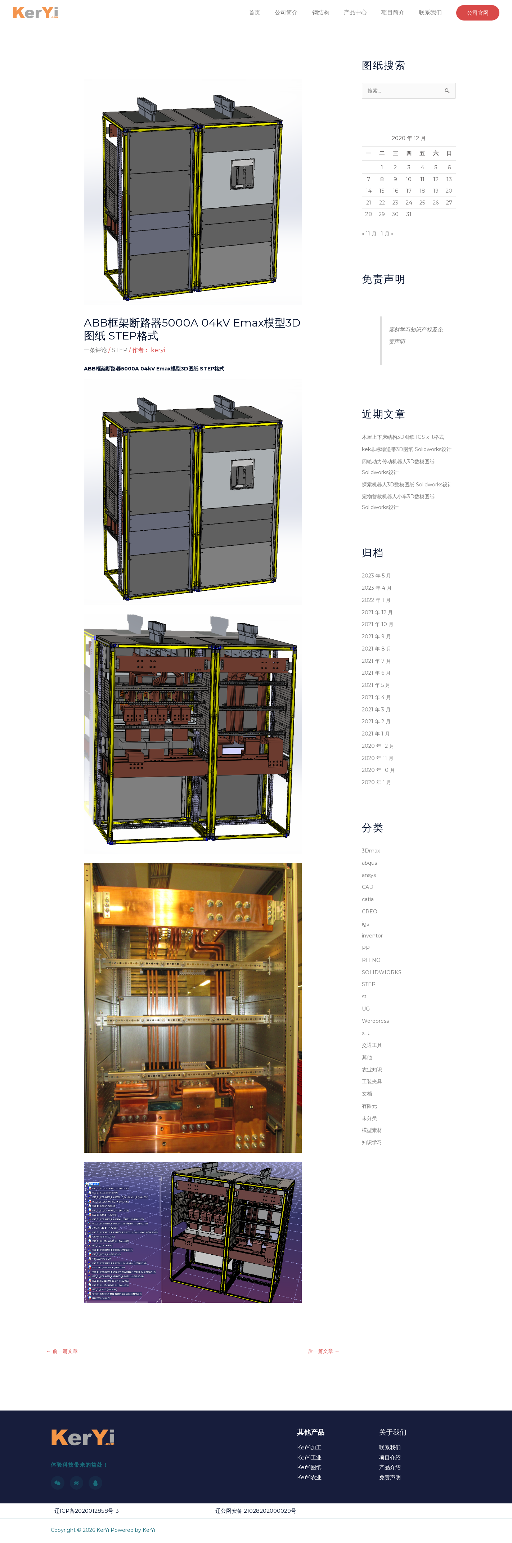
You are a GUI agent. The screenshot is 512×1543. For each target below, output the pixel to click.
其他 (367, 1079)
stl (365, 1018)
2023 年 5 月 (378, 597)
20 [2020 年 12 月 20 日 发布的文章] (449, 191)
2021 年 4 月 (377, 719)
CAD (368, 908)
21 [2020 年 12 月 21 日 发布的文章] (368, 202)
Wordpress (377, 1042)
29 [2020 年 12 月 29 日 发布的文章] (381, 214)
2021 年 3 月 (377, 731)
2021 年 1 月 (376, 755)
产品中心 (362, 12)
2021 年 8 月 (377, 670)
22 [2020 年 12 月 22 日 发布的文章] (382, 202)
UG (366, 1030)
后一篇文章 (323, 1351)
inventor (373, 957)
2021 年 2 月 (377, 743)
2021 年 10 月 (378, 646)
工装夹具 (372, 1103)
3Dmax (372, 872)
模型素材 (372, 1151)
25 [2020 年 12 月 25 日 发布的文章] (422, 202)
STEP (119, 350)
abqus (370, 884)
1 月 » (387, 233)
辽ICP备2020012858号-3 (86, 1511)
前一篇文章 (63, 1351)
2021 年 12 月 (378, 634)
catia (368, 921)
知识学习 (372, 1164)
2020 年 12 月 (379, 767)
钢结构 (331, 12)
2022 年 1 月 (377, 621)
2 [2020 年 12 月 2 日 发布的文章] (395, 167)
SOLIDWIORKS (382, 994)
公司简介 (299, 12)
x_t (366, 1054)
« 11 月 (369, 233)
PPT (367, 969)
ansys (369, 897)
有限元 (370, 1127)
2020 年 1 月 (377, 804)
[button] (477, 13)
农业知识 (372, 1091)
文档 (367, 1115)
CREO (370, 933)
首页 (270, 12)
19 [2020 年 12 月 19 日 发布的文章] (436, 191)
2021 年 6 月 (377, 694)
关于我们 (393, 1433)
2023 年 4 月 (378, 609)
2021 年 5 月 (377, 706)
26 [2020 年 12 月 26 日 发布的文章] (435, 202)
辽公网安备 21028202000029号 (255, 1511)
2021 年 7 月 (377, 682)
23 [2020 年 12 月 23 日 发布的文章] (395, 202)
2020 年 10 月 (379, 791)
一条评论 (95, 350)
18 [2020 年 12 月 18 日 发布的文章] (422, 191)
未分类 (370, 1140)
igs (365, 945)
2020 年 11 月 (378, 780)
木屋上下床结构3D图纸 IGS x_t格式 (405, 437)
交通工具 (372, 1066)
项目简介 (397, 12)
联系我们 (431, 12)
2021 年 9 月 (377, 658)
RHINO (372, 982)
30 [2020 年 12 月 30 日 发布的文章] (395, 214)
